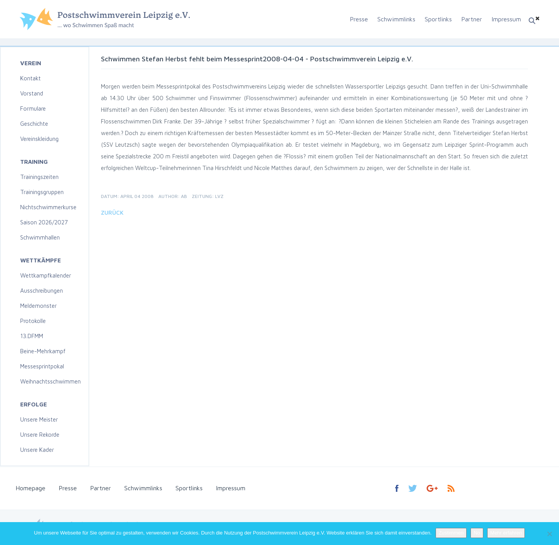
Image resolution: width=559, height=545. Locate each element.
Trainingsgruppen (42, 192)
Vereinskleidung (39, 138)
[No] (549, 534)
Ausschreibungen (41, 290)
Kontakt (30, 78)
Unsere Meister (39, 419)
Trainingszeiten (39, 177)
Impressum (506, 19)
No (477, 533)
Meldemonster (38, 305)
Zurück (112, 212)
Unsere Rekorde (39, 434)
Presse (359, 19)
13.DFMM (31, 336)
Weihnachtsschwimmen (50, 381)
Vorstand (31, 93)
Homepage (30, 487)
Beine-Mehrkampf (43, 351)
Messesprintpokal (42, 366)
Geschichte (34, 123)
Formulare (33, 108)
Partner (471, 19)
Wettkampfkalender (45, 275)
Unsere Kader (37, 449)
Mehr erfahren (506, 533)
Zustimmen (451, 533)
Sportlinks (438, 19)
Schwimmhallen (40, 237)
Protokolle (33, 321)
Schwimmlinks (396, 19)
